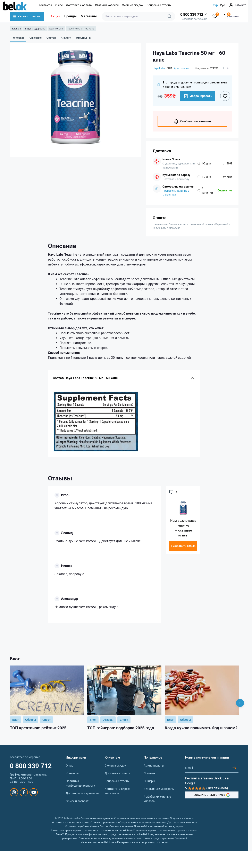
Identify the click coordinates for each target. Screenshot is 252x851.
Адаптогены (56, 28)
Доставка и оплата (79, 5)
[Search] (169, 16)
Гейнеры (149, 781)
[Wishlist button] (225, 96)
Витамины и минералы (159, 788)
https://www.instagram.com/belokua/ (14, 792)
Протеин (149, 773)
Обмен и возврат (77, 801)
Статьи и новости (107, 5)
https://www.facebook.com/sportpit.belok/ (24, 792)
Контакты (45, 5)
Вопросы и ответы (159, 5)
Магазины (89, 16)
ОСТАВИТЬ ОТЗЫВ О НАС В (212, 795)
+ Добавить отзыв (183, 545)
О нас (59, 5)
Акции (55, 16)
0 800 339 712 (31, 766)
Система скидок (132, 5)
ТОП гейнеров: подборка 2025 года (120, 727)
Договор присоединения (82, 793)
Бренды (70, 16)
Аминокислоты (154, 765)
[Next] (240, 703)
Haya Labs (159, 68)
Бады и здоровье (35, 28)
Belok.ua (16, 28)
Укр (215, 5)
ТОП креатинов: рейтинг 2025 (38, 727)
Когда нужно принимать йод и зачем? (201, 727)
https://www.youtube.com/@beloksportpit (33, 792)
